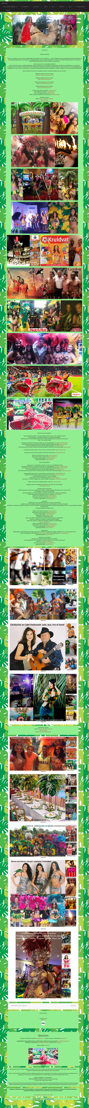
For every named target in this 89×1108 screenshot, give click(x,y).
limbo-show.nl (66, 447)
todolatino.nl (63, 1038)
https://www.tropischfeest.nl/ (44, 79)
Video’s (70, 6)
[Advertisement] (44, 1104)
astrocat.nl (46, 1045)
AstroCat (42, 1099)
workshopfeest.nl (59, 445)
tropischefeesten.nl (50, 93)
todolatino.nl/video (55, 94)
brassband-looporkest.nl (47, 541)
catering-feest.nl (40, 1038)
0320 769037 (45, 100)
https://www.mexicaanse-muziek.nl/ (44, 83)
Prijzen (53, 6)
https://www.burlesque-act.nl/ (44, 87)
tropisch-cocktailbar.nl (44, 522)
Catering (45, 6)
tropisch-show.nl (52, 90)
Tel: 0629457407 (25, 6)
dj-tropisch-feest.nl (60, 452)
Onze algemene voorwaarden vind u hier (43, 1094)
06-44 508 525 (50, 98)
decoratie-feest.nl (55, 477)
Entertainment (36, 6)
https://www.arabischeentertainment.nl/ (44, 75)
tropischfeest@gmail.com (46, 101)
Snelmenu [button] (8, 10)
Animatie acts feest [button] (80, 6)
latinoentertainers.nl (60, 449)
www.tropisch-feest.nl (44, 486)
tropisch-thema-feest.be (60, 479)
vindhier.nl (43, 1019)
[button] (19, 1006)
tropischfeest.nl (51, 91)
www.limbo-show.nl (65, 470)
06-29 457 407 (42, 98)
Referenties (61, 6)
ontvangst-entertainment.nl (61, 442)
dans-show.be (63, 444)
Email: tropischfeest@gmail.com (10, 6)
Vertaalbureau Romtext (43, 1042)
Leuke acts (4, 3)
